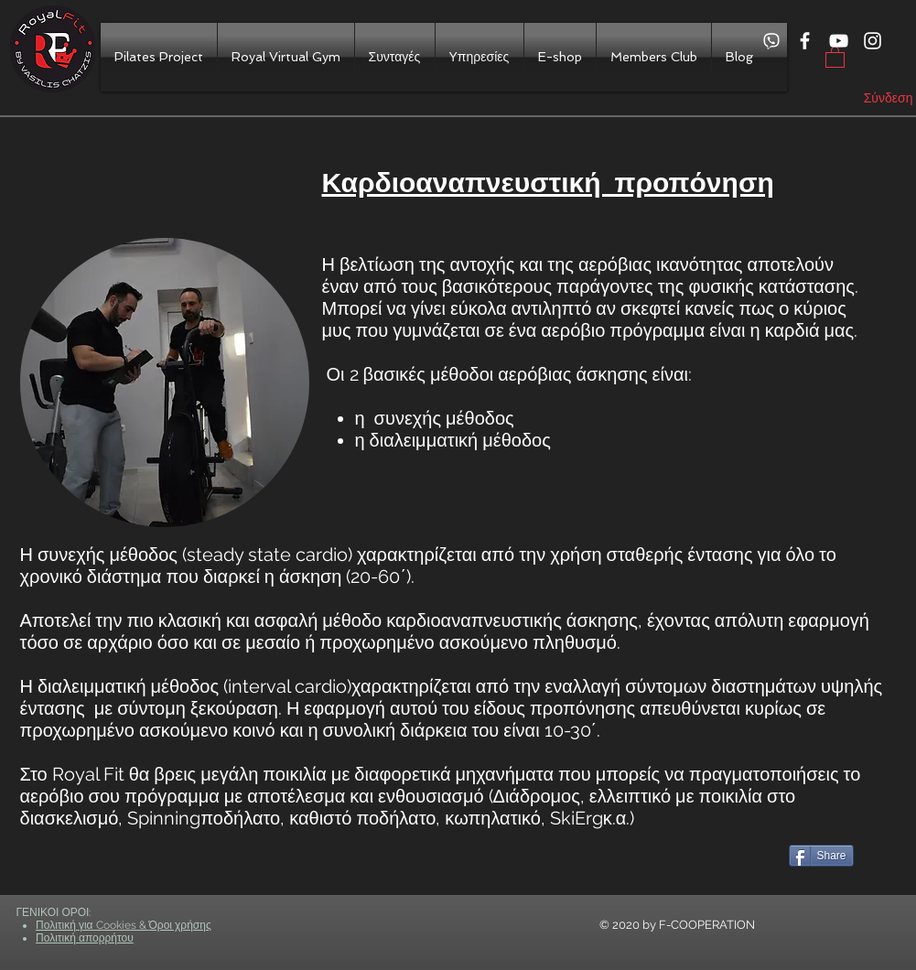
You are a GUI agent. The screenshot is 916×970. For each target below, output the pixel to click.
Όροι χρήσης (180, 925)
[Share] (821, 856)
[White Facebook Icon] (804, 40)
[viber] (771, 40)
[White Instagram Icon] (872, 40)
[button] (835, 56)
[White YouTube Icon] (838, 40)
